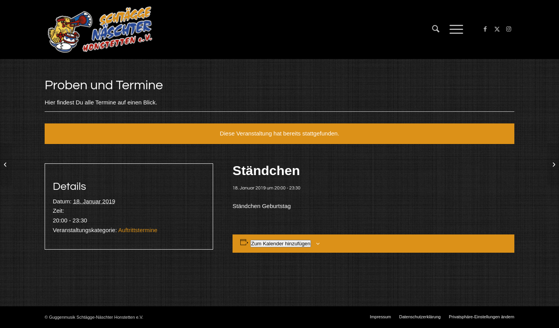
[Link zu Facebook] (485, 29)
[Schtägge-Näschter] (100, 29)
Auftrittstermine (137, 230)
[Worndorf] (6, 164)
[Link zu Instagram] (508, 29)
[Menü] (453, 29)
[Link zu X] (497, 29)
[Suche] (435, 29)
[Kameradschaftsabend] (553, 164)
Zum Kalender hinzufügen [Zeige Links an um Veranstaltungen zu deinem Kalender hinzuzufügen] (281, 243)
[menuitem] (435, 29)
